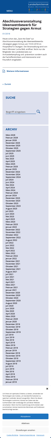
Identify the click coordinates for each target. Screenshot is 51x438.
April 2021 (10, 282)
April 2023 (10, 219)
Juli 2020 (9, 306)
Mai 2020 (10, 311)
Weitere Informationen (18, 71)
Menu (10, 11)
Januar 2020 (11, 321)
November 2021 (13, 263)
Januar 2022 (11, 258)
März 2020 (10, 316)
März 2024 (10, 190)
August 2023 (11, 208)
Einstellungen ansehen (25, 430)
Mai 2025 (10, 158)
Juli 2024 (9, 179)
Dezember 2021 (13, 261)
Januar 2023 (11, 227)
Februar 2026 (12, 137)
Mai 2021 (10, 279)
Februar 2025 (12, 166)
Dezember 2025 (13, 143)
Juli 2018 (9, 366)
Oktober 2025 (12, 148)
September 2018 (13, 361)
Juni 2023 (10, 214)
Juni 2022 (10, 245)
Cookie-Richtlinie (12, 435)
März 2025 (10, 164)
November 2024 (13, 174)
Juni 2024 (10, 182)
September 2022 (13, 237)
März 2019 (10, 345)
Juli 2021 (9, 274)
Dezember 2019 (13, 324)
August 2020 (11, 303)
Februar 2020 (12, 319)
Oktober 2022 (12, 235)
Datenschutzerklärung (27, 435)
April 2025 (10, 161)
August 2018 (11, 363)
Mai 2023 (10, 216)
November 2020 (13, 295)
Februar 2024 (12, 193)
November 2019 (13, 327)
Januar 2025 (11, 169)
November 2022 (13, 232)
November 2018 (13, 355)
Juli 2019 (9, 334)
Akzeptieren (25, 416)
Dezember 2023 (13, 198)
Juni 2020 (10, 308)
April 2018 (10, 374)
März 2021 (10, 284)
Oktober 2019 (12, 329)
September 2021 (13, 269)
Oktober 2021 (12, 266)
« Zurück (7, 84)
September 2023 (13, 206)
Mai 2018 (10, 371)
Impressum (40, 435)
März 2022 (10, 253)
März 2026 (10, 135)
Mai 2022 (10, 248)
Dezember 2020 (13, 292)
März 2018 (10, 376)
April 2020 (10, 313)
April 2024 (10, 187)
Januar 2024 (11, 195)
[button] (47, 388)
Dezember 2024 (13, 172)
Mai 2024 (10, 185)
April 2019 (10, 342)
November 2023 (13, 200)
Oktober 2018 (12, 358)
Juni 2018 (10, 369)
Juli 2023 (9, 211)
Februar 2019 (12, 348)
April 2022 (10, 250)
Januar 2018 (11, 382)
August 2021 (11, 271)
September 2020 (13, 300)
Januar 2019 (11, 350)
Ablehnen (25, 423)
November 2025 (13, 145)
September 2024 (13, 177)
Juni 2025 (10, 156)
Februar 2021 (12, 287)
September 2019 (13, 332)
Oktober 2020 (12, 298)
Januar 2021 (11, 290)
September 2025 (13, 151)
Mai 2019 (10, 340)
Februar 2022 (12, 256)
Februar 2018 (12, 379)
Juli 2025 (9, 153)
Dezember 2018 (13, 353)
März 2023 (10, 221)
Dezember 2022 (13, 229)
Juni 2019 (10, 337)
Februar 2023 (12, 224)
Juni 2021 (10, 277)
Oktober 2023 (12, 203)
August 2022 (11, 240)
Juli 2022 (9, 242)
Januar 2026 (11, 140)
